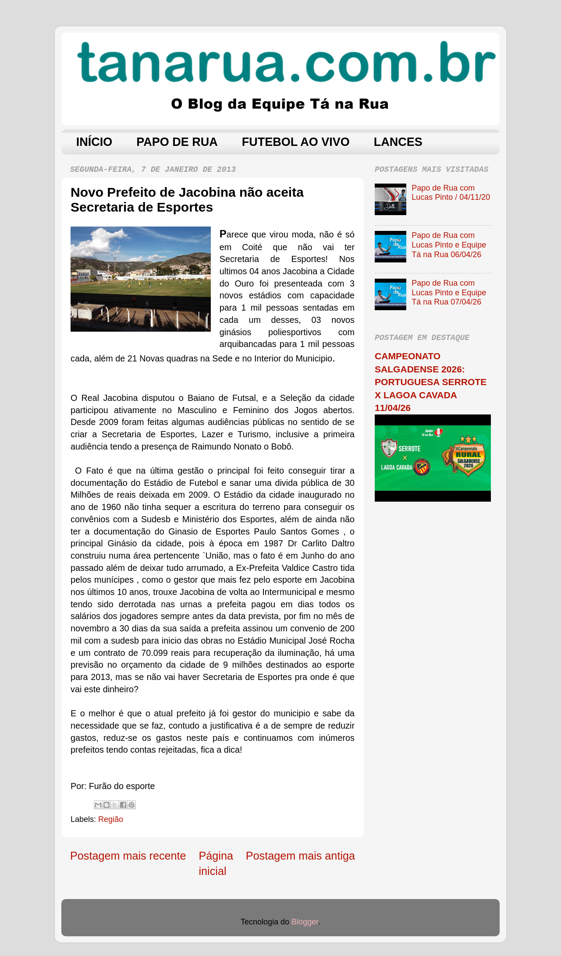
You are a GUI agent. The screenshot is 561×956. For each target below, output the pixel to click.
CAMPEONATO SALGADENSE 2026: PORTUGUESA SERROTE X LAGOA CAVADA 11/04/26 (430, 382)
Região (110, 819)
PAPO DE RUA (177, 142)
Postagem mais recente (128, 856)
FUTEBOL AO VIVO (296, 142)
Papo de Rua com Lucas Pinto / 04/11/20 (451, 193)
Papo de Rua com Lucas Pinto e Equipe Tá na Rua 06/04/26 (449, 244)
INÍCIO (94, 142)
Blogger (304, 921)
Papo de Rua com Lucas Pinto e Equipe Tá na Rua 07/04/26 (449, 292)
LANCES (398, 142)
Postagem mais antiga (300, 856)
